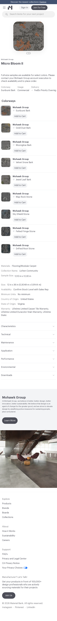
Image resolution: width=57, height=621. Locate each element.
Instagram (7, 607)
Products (6, 504)
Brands (5, 508)
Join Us (8, 595)
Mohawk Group (7, 59)
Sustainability (8, 536)
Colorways (8, 101)
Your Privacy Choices (14, 567)
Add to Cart (20, 220)
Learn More (9, 421)
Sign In (24, 8)
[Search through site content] (30, 14)
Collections (7, 517)
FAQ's (5, 554)
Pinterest (19, 607)
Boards (5, 513)
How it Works (8, 531)
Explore (43, 2)
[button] (4, 7)
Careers (6, 540)
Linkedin (31, 607)
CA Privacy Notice (11, 563)
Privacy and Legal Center (14, 559)
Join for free (39, 8)
